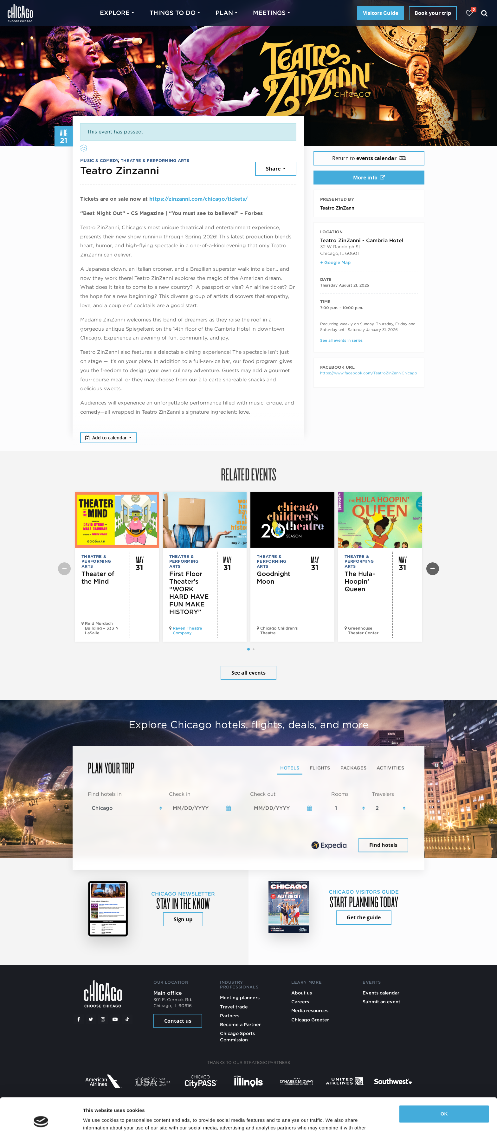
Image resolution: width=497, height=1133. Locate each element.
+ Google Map (335, 262)
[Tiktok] (127, 1019)
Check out (262, 794)
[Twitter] (91, 1019)
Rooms (340, 794)
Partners (229, 1015)
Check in (179, 794)
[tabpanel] (248, 822)
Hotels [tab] (290, 768)
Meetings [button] (269, 12)
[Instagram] (103, 1019)
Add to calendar (106, 438)
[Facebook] (79, 1019)
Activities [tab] (390, 768)
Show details (98, 1120)
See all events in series (341, 340)
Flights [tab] (320, 768)
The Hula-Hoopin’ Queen (360, 581)
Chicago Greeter (310, 1019)
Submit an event (381, 1001)
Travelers (383, 794)
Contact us (177, 1020)
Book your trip (433, 13)
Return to (369, 158)
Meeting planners (240, 997)
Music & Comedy (99, 160)
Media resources (309, 1010)
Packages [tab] (353, 768)
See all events (248, 672)
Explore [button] (115, 12)
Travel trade (234, 1006)
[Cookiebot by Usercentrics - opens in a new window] (41, 1120)
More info (369, 177)
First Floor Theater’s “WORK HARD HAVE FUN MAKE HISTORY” (189, 593)
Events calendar (381, 992)
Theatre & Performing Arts (155, 160)
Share (274, 168)
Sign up (183, 919)
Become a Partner (240, 1024)
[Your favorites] (469, 13)
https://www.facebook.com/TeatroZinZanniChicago (368, 373)
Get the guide (364, 917)
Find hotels (383, 844)
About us (301, 992)
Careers (300, 1001)
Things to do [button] (173, 12)
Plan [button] (224, 12)
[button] (248, 649)
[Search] (484, 13)
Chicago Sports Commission (237, 1036)
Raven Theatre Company (187, 630)
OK (444, 1081)
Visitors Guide (380, 13)
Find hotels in (105, 794)
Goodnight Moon (273, 577)
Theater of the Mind (97, 577)
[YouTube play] (115, 1019)
